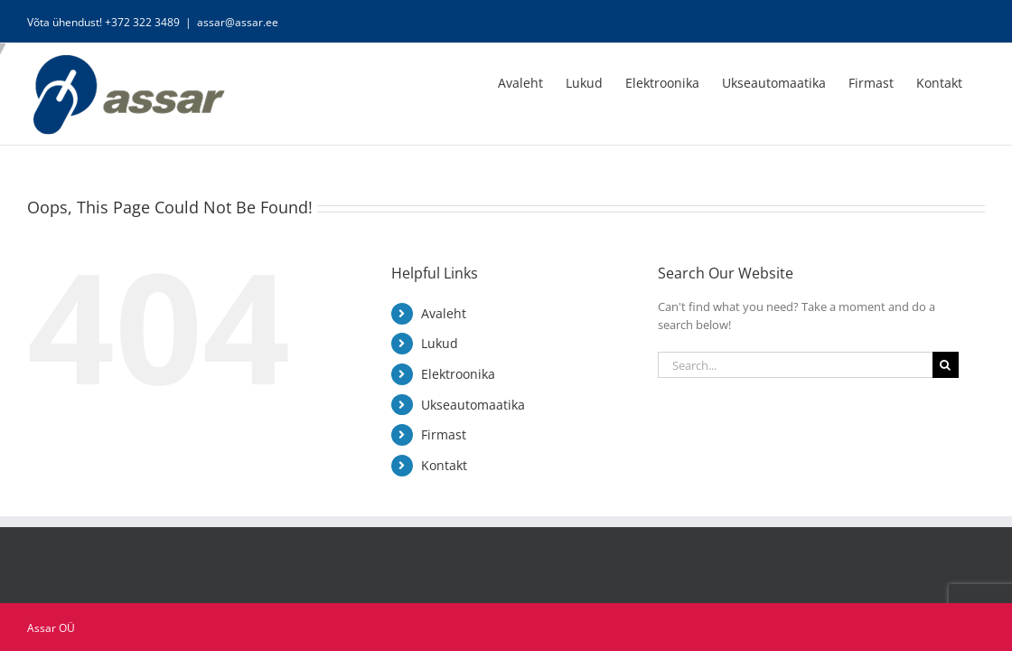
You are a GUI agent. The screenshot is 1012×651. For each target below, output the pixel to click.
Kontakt (444, 465)
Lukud (439, 343)
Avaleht (443, 313)
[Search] (945, 365)
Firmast (443, 434)
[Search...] (795, 365)
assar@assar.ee (237, 22)
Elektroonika (458, 373)
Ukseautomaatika (473, 404)
